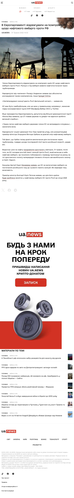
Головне (5, 21)
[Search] (72, 3)
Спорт (64, 439)
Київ (25, 439)
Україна (16, 439)
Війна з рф (13, 21)
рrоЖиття (37, 445)
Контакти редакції (8, 490)
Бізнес (44, 439)
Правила (4, 482)
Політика (34, 439)
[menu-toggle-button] (2, 3)
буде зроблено (8, 178)
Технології (54, 439)
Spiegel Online (44, 96)
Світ (8, 439)
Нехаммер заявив (29, 165)
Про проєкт (5, 478)
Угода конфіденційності (10, 486)
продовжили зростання (34, 150)
